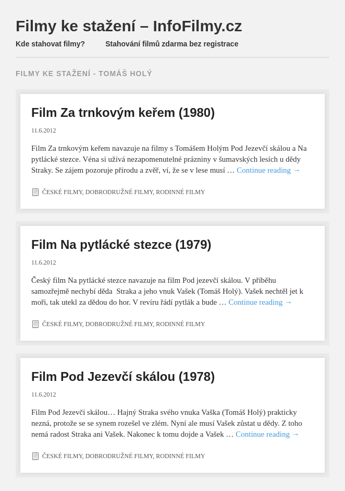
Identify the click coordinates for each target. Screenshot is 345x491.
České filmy (62, 192)
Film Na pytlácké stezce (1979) (121, 244)
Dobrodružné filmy (119, 192)
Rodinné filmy (180, 192)
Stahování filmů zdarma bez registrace (171, 44)
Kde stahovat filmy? (50, 44)
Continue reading (268, 170)
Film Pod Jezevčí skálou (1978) (123, 376)
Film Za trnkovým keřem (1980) (123, 112)
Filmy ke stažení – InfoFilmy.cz (129, 25)
